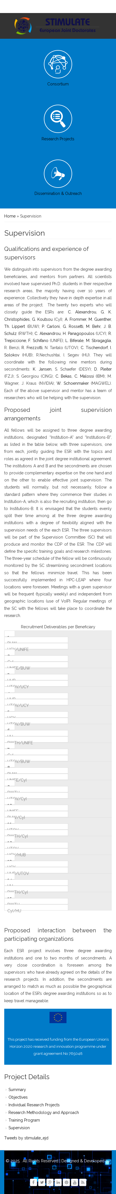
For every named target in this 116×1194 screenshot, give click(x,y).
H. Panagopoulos (78, 333)
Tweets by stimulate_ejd (26, 1138)
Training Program (24, 1120)
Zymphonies (58, 1168)
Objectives (18, 1097)
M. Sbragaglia (98, 340)
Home (10, 216)
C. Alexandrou (82, 312)
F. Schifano (38, 340)
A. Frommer (75, 319)
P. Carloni (51, 326)
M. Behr (93, 326)
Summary (17, 1089)
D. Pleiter (103, 369)
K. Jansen (42, 369)
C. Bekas (63, 376)
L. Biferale (74, 340)
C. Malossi (84, 376)
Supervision (19, 1128)
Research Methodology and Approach (43, 1112)
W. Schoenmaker (73, 383)
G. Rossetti (73, 326)
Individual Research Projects (34, 1105)
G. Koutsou (42, 319)
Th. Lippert (14, 326)
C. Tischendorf (94, 347)
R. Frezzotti (32, 347)
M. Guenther (100, 319)
